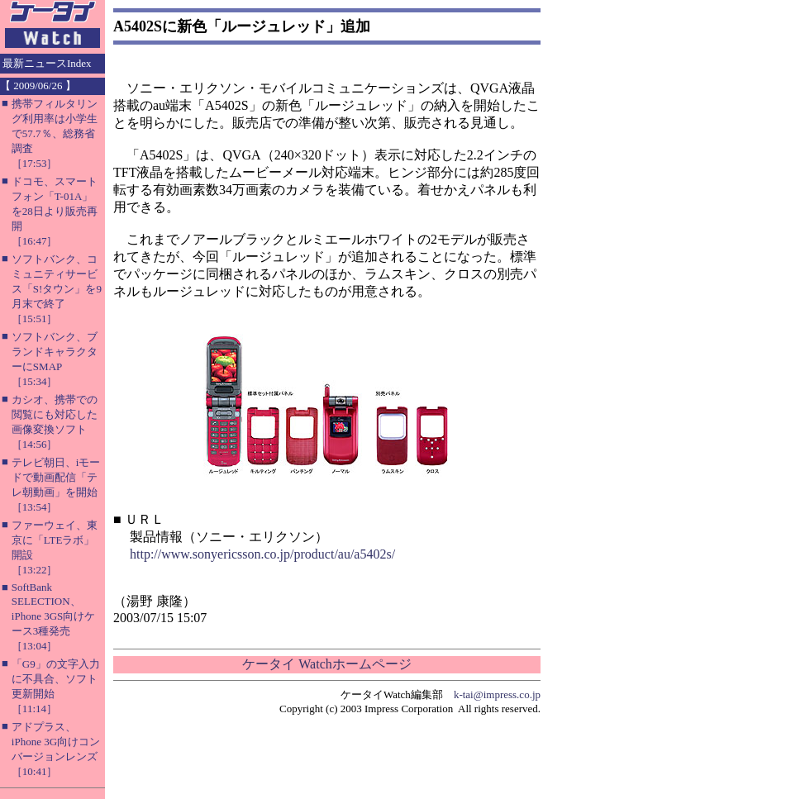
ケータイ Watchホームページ (326, 664)
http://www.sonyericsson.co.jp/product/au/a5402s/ (262, 554)
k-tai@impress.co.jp (497, 694)
